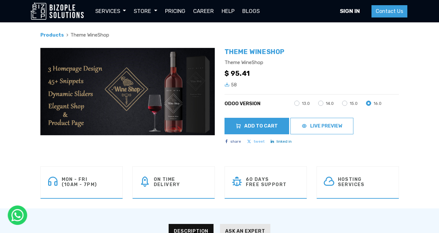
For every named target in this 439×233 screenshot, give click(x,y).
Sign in (350, 11)
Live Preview (322, 126)
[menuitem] (175, 11)
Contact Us (389, 11)
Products (52, 35)
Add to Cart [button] (257, 126)
